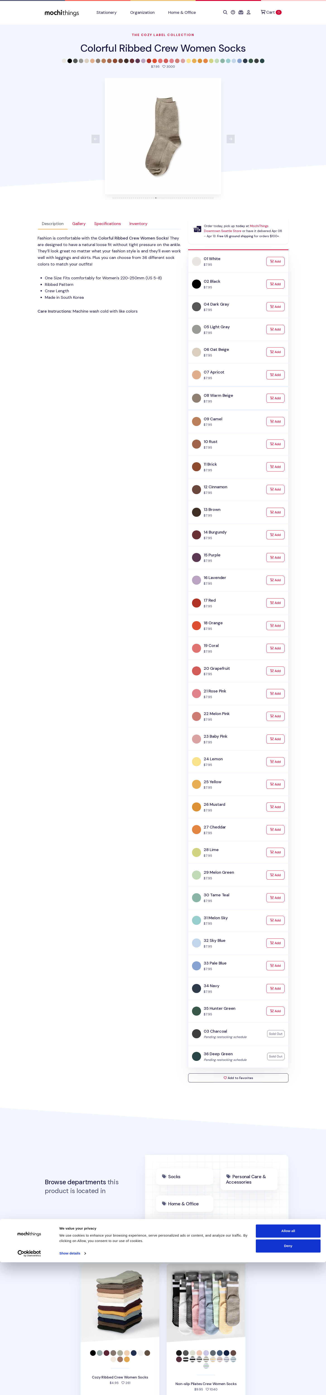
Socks (174, 1177)
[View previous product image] (95, 139)
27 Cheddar (215, 827)
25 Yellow (212, 782)
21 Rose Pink (215, 691)
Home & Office (183, 1204)
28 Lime (211, 849)
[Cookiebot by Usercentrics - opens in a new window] (29, 1386)
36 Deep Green (218, 1054)
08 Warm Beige (218, 395)
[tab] (113, 198)
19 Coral (211, 645)
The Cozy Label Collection (163, 35)
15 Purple (212, 555)
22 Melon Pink (217, 713)
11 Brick (210, 464)
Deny (288, 1378)
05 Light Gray (217, 327)
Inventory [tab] (138, 223)
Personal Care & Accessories (246, 1179)
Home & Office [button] (182, 12)
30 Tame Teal (216, 895)
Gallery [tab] (79, 223)
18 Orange (213, 623)
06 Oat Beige (216, 349)
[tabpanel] (109, 275)
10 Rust (211, 441)
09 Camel (213, 419)
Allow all (288, 1364)
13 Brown (212, 509)
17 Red (210, 600)
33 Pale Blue (215, 963)
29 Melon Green (219, 872)
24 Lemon (213, 759)
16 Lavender (215, 577)
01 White (212, 258)
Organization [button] (142, 12)
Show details (69, 1386)
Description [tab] (53, 223)
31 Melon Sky (216, 918)
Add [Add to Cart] (277, 261)
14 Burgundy (215, 532)
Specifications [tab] (107, 223)
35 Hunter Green (219, 1008)
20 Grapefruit (217, 668)
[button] (225, 12)
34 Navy (211, 985)
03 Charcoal (215, 1031)
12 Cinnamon (215, 487)
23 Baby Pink (215, 736)
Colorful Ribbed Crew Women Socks (163, 48)
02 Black (212, 281)
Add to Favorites (238, 1078)
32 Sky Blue (214, 940)
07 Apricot (214, 372)
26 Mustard (214, 804)
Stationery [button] (106, 12)
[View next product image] (231, 139)
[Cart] (271, 12)
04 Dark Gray (216, 304)
